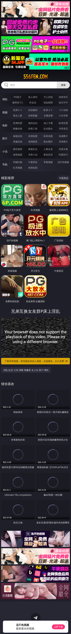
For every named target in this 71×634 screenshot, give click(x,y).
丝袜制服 (32, 115)
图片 (5, 138)
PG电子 (17, 97)
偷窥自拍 (17, 136)
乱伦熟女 (48, 128)
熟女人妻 (17, 115)
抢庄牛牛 (63, 102)
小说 (5, 151)
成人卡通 (48, 123)
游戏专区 (63, 97)
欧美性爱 (63, 123)
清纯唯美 (32, 141)
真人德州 (32, 97)
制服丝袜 (17, 128)
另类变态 (63, 128)
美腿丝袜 (17, 141)
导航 (5, 164)
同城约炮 (17, 162)
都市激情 (17, 149)
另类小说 (32, 154)
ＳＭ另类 (63, 115)
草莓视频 (48, 162)
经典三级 (32, 128)
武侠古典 (63, 149)
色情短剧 (32, 167)
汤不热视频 (63, 162)
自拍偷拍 (32, 110)
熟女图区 (48, 141)
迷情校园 (17, 154)
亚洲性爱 (17, 123)
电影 (5, 125)
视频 (5, 112)
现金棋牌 (48, 102)
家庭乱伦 (32, 149)
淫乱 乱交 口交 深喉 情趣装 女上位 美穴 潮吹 (26, 370)
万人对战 (48, 97)
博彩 (5, 99)
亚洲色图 (32, 136)
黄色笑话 (48, 154)
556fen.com (35, 76)
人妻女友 (48, 149)
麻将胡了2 (17, 102)
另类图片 (63, 141)
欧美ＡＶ (48, 110)
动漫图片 (63, 136)
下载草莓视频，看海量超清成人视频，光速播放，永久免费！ (36, 361)
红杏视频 (17, 167)
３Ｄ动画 (63, 110)
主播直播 (48, 115)
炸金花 (32, 102)
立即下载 (58, 626)
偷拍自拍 (32, 123)
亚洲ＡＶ (17, 110)
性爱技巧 (63, 154)
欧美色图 (48, 136)
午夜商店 (32, 162)
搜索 (63, 84)
